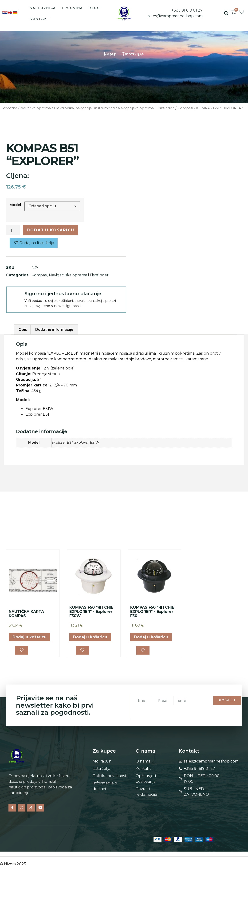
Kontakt (40, 18)
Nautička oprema (35, 108)
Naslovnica (43, 8)
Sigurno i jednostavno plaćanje (62, 293)
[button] (226, 13)
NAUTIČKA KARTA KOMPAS (26, 613)
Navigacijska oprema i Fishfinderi (146, 108)
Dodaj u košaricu (50, 230)
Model (15, 205)
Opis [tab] (23, 329)
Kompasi (185, 108)
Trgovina (72, 8)
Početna (9, 108)
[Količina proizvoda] (13, 230)
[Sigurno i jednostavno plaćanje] (15, 295)
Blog (94, 8)
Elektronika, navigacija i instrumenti (84, 108)
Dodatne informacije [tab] (54, 329)
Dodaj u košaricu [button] (29, 637)
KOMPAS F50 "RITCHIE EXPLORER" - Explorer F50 (152, 611)
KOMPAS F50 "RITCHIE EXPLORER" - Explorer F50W (91, 611)
